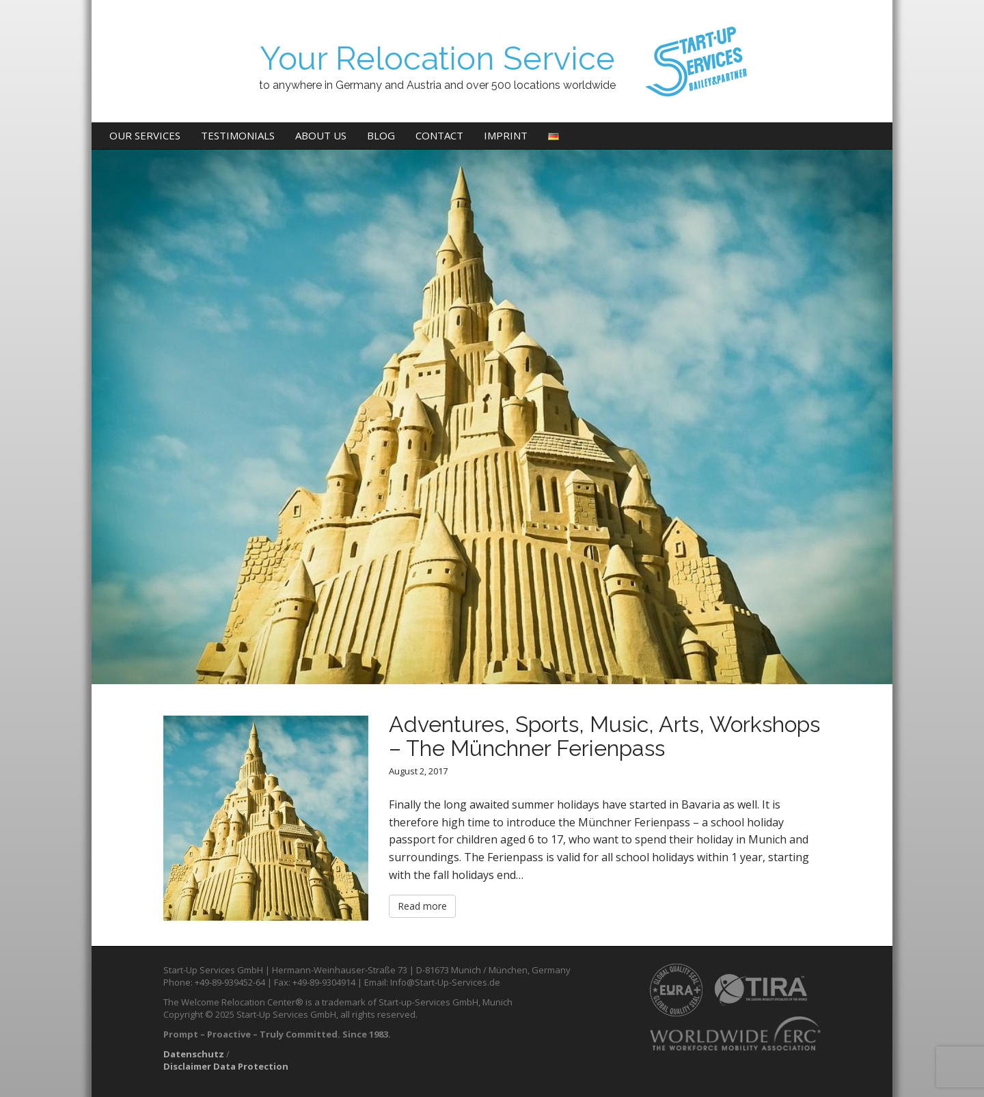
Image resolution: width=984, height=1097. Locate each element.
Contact (439, 135)
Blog (381, 135)
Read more (422, 905)
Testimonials (238, 135)
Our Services (144, 135)
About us (320, 135)
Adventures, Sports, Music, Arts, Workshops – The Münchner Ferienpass (604, 736)
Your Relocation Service (437, 58)
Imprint (506, 135)
